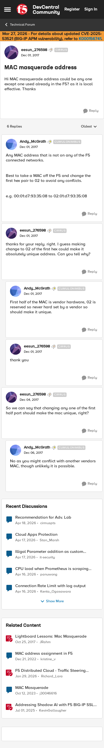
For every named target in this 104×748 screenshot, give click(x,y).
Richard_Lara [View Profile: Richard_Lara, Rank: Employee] (52, 676)
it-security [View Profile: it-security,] (47, 557)
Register (72, 9)
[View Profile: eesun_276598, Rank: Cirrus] (11, 52)
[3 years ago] (25, 659)
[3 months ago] (25, 523)
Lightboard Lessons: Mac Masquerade (51, 636)
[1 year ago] (25, 711)
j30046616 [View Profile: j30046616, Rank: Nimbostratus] (48, 693)
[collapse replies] (52, 137)
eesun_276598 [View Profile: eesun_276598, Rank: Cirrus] (34, 50)
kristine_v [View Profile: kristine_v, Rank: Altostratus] (47, 659)
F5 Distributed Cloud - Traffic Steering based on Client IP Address (50, 670)
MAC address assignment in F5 (44, 653)
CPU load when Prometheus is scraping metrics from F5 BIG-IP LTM (51, 568)
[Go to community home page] (38, 9)
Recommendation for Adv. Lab (43, 517)
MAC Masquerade (31, 687)
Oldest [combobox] (89, 126)
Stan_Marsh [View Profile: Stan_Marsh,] (49, 540)
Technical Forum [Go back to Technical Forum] (19, 24)
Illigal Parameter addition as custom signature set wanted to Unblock (49, 551)
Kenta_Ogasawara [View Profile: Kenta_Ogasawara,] (55, 591)
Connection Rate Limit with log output (50, 585)
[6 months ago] (26, 676)
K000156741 (90, 38)
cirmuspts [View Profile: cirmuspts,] (47, 523)
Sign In (90, 9)
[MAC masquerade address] (29, 147)
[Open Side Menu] (7, 9)
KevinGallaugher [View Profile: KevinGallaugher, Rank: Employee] (52, 711)
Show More (52, 601)
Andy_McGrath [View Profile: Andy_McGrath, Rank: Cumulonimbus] (33, 141)
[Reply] (91, 111)
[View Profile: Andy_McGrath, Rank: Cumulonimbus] (11, 144)
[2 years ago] (25, 693)
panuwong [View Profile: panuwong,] (48, 574)
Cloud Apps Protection (36, 534)
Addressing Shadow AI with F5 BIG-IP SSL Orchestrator (54, 704)
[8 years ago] (25, 642)
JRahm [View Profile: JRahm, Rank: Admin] (45, 642)
